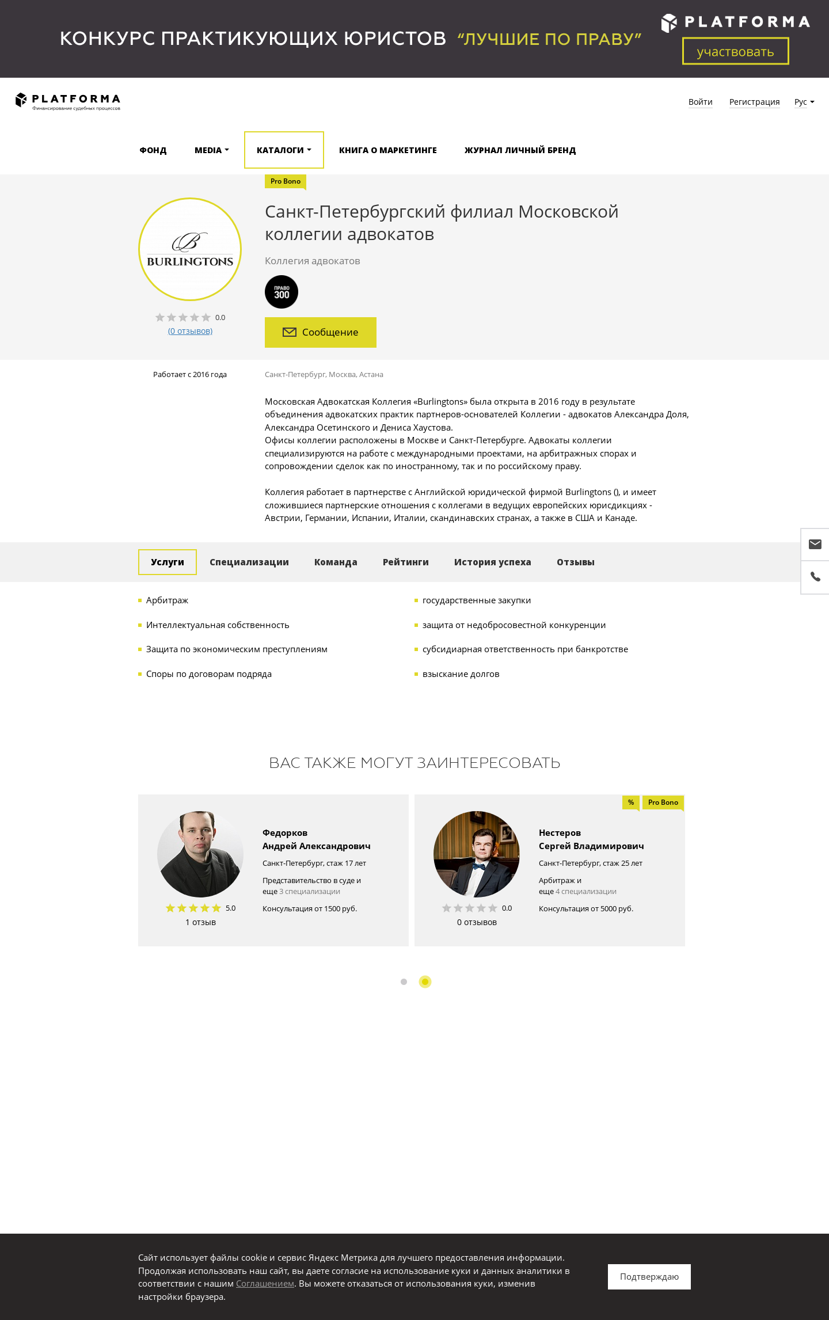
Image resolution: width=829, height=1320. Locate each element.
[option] (273, 870)
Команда (336, 562)
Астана (371, 374)
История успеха (492, 562)
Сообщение (321, 331)
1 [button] (403, 981)
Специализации (249, 562)
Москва (342, 374)
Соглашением (265, 1283)
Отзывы (576, 562)
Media (208, 149)
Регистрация (754, 101)
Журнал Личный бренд (520, 149)
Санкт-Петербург (295, 374)
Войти (701, 101)
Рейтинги (406, 562)
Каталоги (280, 149)
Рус (800, 101)
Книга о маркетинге (388, 149)
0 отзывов (477, 921)
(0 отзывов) (190, 330)
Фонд (153, 149)
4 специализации (586, 891)
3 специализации (309, 891)
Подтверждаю (649, 1276)
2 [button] (425, 981)
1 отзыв (200, 921)
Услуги (167, 562)
